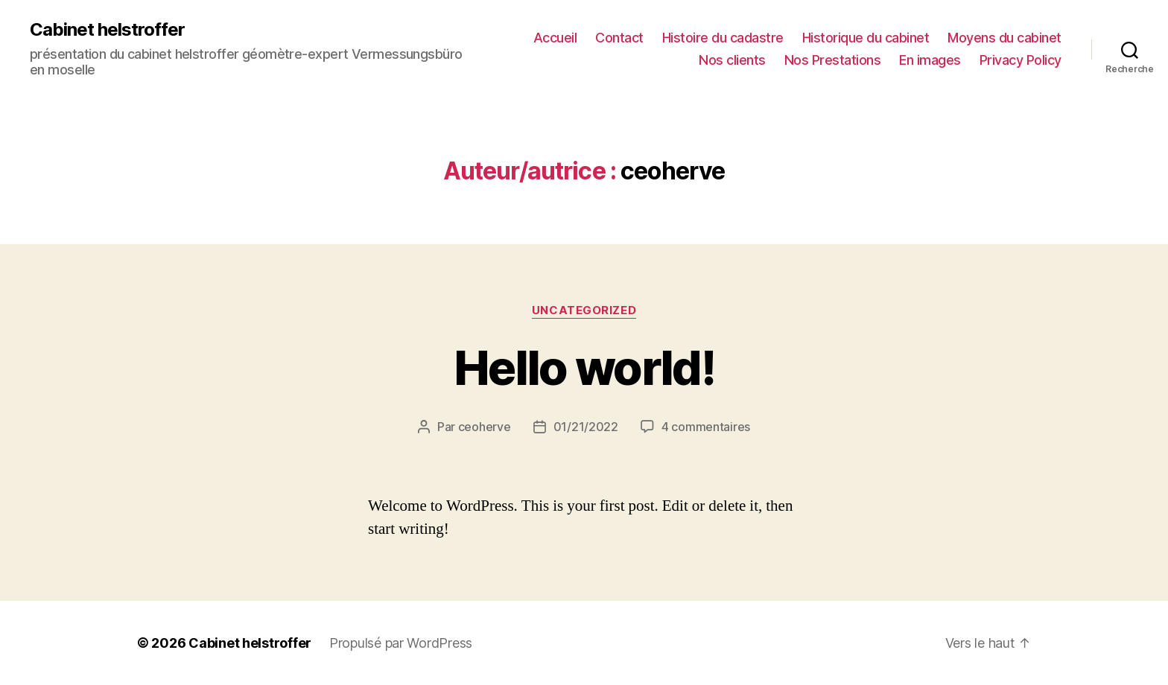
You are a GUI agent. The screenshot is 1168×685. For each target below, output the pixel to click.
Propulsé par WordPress (400, 643)
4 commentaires (705, 426)
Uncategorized (584, 310)
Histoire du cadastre (723, 37)
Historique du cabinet (866, 37)
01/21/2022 (585, 426)
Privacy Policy (1020, 60)
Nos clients (732, 60)
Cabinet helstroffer (107, 30)
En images (930, 60)
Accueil (555, 37)
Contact (619, 37)
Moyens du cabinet (1004, 37)
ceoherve (484, 426)
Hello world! (584, 367)
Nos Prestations (832, 60)
